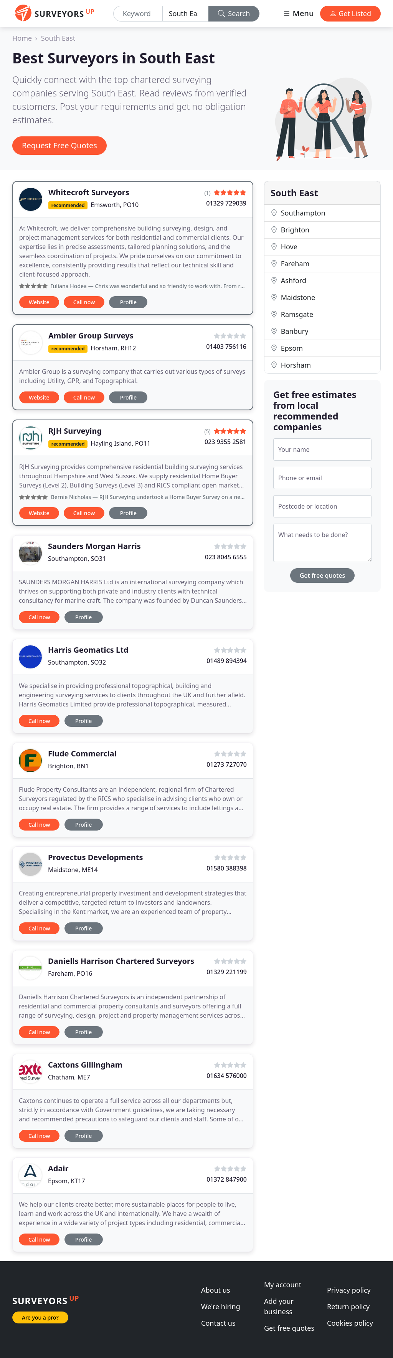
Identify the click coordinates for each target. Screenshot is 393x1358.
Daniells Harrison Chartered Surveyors (121, 961)
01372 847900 (226, 1179)
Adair (58, 1168)
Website (39, 302)
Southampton (298, 212)
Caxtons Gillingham (85, 1065)
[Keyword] (138, 14)
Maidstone (293, 297)
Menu (298, 13)
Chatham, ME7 (69, 1077)
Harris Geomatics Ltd (88, 650)
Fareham (290, 263)
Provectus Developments (95, 857)
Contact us (218, 1323)
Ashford (288, 280)
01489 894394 (226, 661)
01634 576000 (226, 1075)
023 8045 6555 (226, 557)
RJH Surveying (75, 431)
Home (22, 38)
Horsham (291, 365)
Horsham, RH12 (113, 348)
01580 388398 (226, 868)
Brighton (290, 229)
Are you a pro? (40, 1317)
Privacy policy (349, 1290)
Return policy (348, 1306)
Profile (128, 302)
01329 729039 (226, 203)
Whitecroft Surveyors (88, 192)
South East (58, 38)
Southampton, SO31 (77, 558)
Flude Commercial (82, 753)
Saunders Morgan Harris (94, 546)
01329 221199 (226, 972)
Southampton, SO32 (77, 662)
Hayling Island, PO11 (120, 443)
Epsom (287, 348)
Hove (284, 246)
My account (282, 1284)
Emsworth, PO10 (115, 205)
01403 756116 (226, 346)
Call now (84, 302)
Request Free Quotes (59, 145)
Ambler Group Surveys (91, 335)
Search (234, 13)
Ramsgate (292, 314)
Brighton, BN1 (68, 766)
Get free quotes (322, 575)
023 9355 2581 (225, 442)
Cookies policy (350, 1323)
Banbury (289, 331)
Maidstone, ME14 (73, 870)
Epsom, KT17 (66, 1181)
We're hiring (220, 1306)
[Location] (185, 14)
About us (215, 1290)
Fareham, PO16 (70, 973)
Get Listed (350, 13)
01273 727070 (226, 764)
